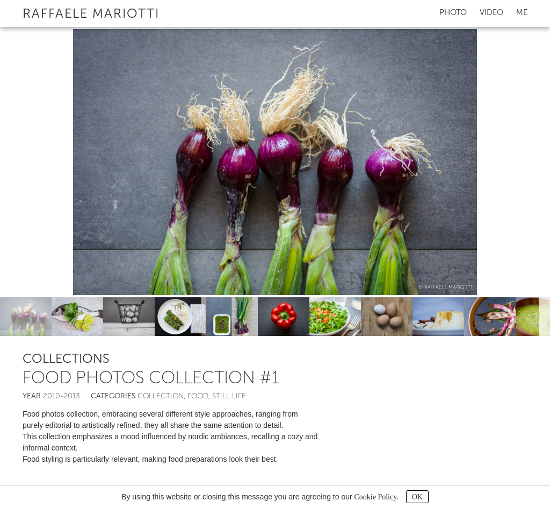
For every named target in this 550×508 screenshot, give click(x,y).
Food (197, 395)
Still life (229, 395)
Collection (161, 395)
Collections (66, 358)
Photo (453, 12)
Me (521, 12)
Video (491, 12)
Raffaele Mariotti (91, 13)
